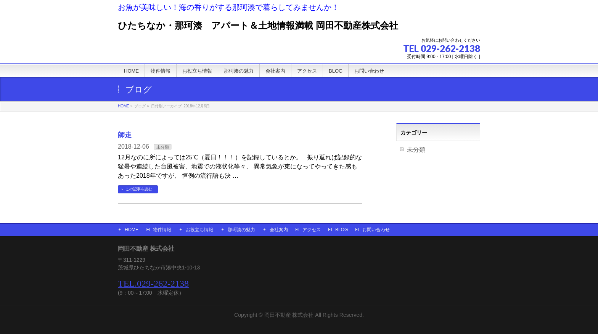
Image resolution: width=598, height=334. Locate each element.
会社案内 (279, 229)
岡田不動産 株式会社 (289, 315)
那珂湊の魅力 (241, 229)
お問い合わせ (376, 229)
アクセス (311, 229)
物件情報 (162, 229)
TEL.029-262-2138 (153, 284)
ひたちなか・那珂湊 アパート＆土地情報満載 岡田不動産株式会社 (258, 25)
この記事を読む (138, 189)
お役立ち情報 (199, 229)
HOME (131, 229)
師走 (125, 135)
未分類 (162, 147)
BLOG (341, 229)
